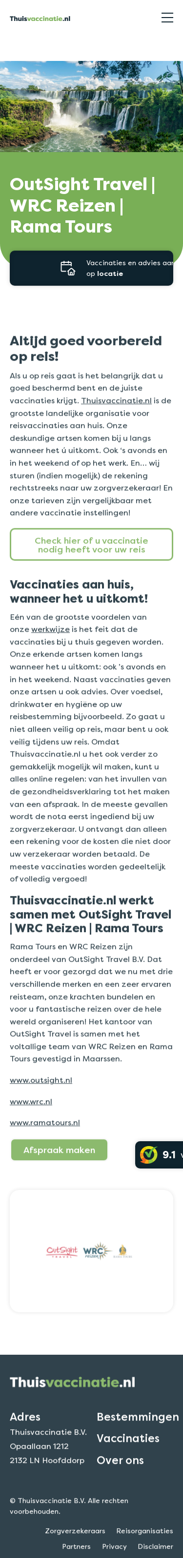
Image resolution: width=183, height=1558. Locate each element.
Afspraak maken (59, 1163)
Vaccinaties (128, 1452)
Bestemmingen (138, 1430)
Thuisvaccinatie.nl (116, 414)
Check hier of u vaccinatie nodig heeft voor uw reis (91, 558)
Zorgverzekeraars (75, 1544)
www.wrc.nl (31, 1115)
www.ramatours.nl (45, 1136)
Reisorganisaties (36, 45)
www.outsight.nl (41, 1094)
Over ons (120, 1473)
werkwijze (50, 643)
